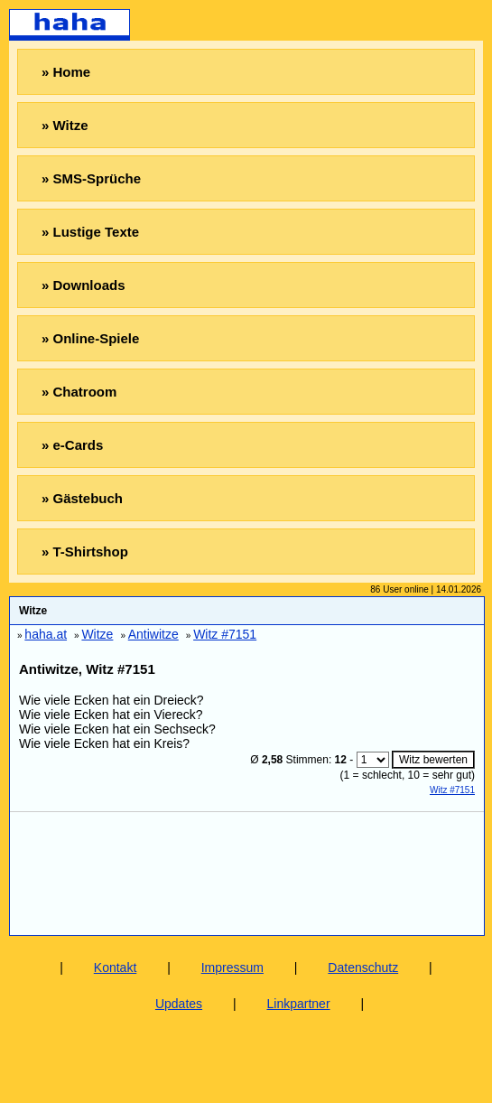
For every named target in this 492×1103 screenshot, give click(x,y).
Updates (178, 1003)
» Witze (65, 125)
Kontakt (115, 967)
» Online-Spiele (90, 338)
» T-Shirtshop (85, 551)
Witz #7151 (452, 790)
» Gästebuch (82, 498)
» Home (66, 71)
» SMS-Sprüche (91, 178)
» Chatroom (79, 391)
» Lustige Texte (90, 231)
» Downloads (83, 285)
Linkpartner (298, 1003)
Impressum (232, 967)
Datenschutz (363, 967)
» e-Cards (72, 445)
